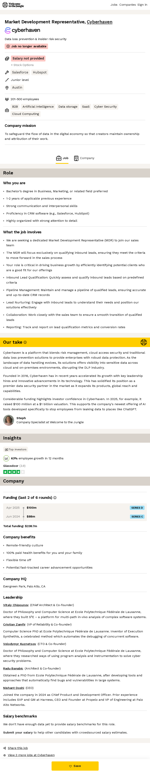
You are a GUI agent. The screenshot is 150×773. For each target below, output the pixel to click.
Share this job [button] (15, 748)
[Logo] (13, 5)
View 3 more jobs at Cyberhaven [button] (29, 755)
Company (83, 158)
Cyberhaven (99, 22)
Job (62, 158)
